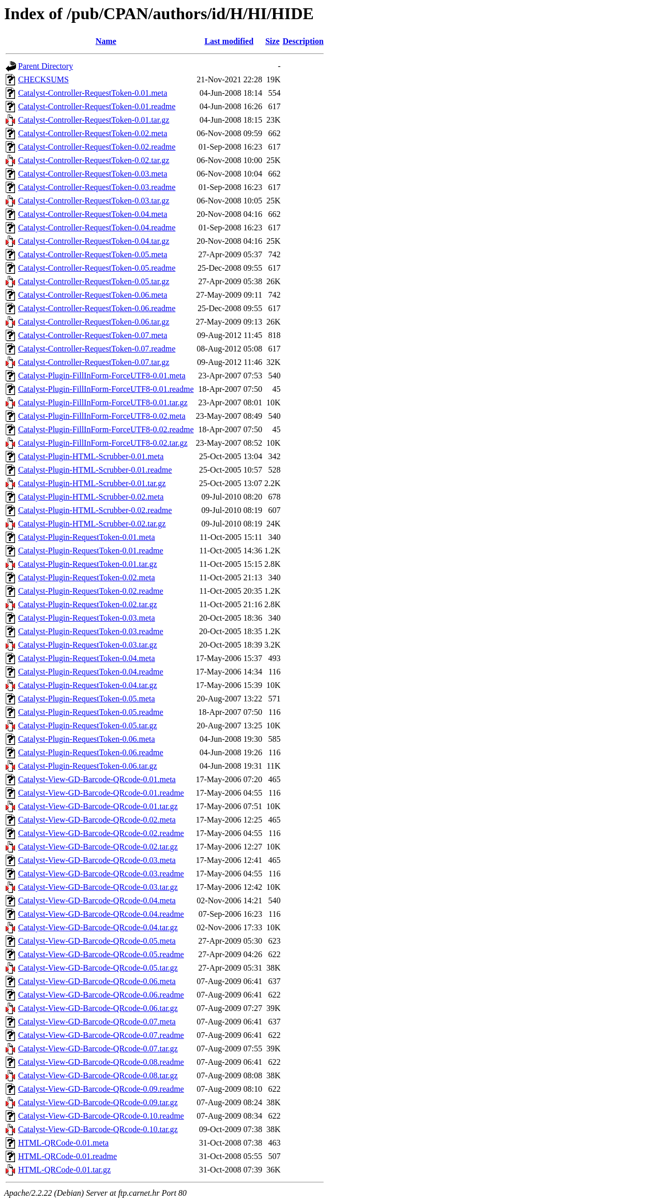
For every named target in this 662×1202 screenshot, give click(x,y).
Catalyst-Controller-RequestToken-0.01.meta (92, 93)
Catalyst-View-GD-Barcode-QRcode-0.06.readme (101, 994)
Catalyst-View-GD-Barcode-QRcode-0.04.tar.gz (98, 927)
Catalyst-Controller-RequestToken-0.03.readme (96, 187)
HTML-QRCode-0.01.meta (63, 1142)
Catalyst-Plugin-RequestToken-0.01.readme (90, 550)
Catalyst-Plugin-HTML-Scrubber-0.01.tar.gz (92, 483)
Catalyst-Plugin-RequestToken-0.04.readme (90, 671)
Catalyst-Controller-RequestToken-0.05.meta (92, 254)
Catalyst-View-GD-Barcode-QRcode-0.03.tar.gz (98, 887)
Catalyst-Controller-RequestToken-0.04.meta (92, 214)
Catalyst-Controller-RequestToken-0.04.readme (96, 227)
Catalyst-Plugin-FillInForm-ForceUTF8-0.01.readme (106, 389)
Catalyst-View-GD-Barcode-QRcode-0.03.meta (97, 860)
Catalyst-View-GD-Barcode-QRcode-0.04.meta (97, 900)
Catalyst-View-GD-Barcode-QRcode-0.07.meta (97, 1021)
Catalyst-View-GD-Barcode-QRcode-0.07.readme (101, 1035)
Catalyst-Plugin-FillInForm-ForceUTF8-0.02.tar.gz (103, 442)
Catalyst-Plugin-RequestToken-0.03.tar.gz (87, 644)
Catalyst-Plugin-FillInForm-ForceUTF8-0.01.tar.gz (103, 402)
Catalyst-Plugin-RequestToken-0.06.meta (86, 739)
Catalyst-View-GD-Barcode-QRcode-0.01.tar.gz (98, 806)
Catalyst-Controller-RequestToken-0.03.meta (92, 173)
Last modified (228, 41)
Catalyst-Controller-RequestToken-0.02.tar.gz (93, 160)
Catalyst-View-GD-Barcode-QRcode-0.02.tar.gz (98, 846)
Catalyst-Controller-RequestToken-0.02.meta (92, 133)
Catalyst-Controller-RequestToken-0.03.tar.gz (93, 200)
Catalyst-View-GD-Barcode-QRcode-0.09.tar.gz (98, 1102)
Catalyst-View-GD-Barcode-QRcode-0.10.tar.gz (98, 1129)
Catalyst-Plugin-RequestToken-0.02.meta (86, 577)
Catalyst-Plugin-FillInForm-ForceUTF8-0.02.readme (106, 429)
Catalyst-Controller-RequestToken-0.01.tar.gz (93, 119)
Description (303, 41)
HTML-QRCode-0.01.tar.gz (64, 1169)
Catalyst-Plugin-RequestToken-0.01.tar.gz (87, 564)
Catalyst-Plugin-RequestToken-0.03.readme (90, 631)
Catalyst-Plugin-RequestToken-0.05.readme (90, 712)
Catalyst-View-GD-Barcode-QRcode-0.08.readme (101, 1062)
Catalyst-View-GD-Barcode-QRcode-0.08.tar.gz (98, 1075)
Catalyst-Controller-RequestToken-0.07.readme (96, 348)
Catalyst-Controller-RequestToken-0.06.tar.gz (93, 321)
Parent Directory (45, 66)
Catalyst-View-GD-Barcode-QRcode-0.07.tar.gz (98, 1048)
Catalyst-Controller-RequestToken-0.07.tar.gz (93, 362)
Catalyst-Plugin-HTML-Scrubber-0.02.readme (95, 510)
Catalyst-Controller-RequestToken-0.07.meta (92, 335)
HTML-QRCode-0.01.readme (67, 1156)
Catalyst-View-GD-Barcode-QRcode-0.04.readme (101, 914)
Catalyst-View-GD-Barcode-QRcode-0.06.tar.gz (98, 1008)
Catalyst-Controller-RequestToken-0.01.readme (96, 106)
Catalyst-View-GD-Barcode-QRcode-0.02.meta (97, 819)
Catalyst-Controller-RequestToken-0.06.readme (96, 308)
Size (272, 41)
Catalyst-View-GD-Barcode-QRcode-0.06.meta (97, 981)
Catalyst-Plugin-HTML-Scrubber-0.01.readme (95, 469)
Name (106, 41)
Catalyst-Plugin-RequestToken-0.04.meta (86, 658)
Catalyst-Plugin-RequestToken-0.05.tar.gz (87, 725)
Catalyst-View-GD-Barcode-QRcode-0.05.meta (97, 940)
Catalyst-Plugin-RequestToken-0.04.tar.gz (87, 685)
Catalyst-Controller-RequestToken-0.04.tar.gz (93, 241)
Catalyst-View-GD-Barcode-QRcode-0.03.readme (101, 873)
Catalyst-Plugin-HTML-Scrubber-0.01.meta (90, 456)
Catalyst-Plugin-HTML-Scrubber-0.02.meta (90, 496)
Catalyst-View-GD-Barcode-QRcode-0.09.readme (101, 1088)
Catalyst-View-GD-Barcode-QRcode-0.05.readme (101, 954)
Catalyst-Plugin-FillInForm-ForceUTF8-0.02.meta (102, 416)
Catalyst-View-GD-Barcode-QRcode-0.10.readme (101, 1115)
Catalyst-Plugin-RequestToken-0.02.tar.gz (87, 604)
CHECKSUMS (43, 79)
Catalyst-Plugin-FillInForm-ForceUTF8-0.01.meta (102, 375)
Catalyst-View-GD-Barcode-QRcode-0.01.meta (97, 779)
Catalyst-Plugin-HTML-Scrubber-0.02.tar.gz (92, 523)
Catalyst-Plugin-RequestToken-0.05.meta (86, 698)
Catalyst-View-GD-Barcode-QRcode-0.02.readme (101, 833)
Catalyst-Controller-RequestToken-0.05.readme (96, 267)
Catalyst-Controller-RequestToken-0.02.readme (96, 146)
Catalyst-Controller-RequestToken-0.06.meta (92, 294)
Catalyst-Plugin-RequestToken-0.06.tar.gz (87, 765)
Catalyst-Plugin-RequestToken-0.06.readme (90, 752)
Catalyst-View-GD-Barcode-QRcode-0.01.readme (101, 792)
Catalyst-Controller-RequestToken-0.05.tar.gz (93, 281)
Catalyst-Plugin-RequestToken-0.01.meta (86, 537)
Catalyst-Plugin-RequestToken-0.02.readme (90, 591)
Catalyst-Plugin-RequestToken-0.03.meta (86, 617)
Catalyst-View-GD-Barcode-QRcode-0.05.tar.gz (98, 967)
